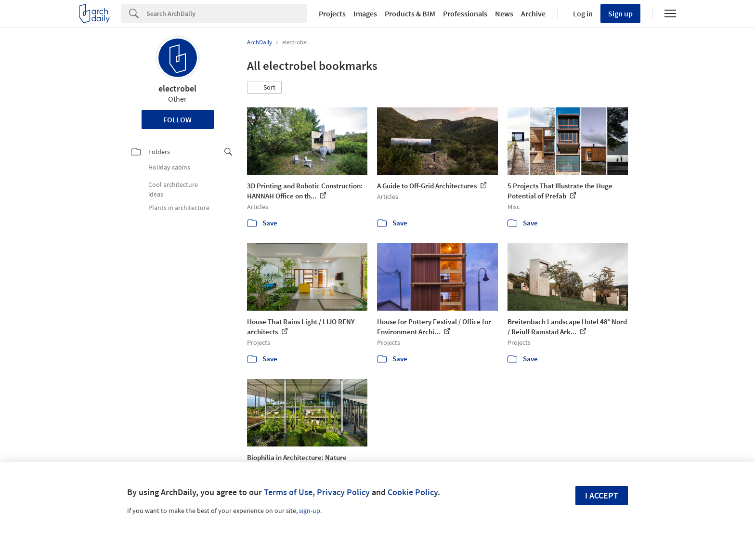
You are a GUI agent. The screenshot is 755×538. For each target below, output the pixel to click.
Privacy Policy (343, 492)
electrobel (177, 88)
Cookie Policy (413, 492)
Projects (332, 13)
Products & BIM (410, 13)
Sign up (620, 13)
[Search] (226, 13)
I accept (601, 495)
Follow (177, 119)
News (504, 13)
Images (365, 13)
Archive (533, 13)
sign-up (309, 510)
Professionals (465, 13)
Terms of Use (288, 492)
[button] (264, 87)
